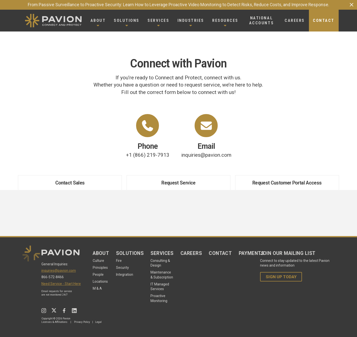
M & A (97, 288)
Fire (119, 261)
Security (122, 268)
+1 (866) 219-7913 (147, 136)
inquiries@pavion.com (206, 136)
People (98, 274)
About (101, 253)
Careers (191, 253)
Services (162, 253)
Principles (100, 268)
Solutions (130, 253)
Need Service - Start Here (61, 284)
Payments (251, 253)
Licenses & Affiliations (54, 322)
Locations (100, 281)
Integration (124, 274)
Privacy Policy (82, 322)
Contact (220, 253)
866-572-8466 (52, 277)
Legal (98, 322)
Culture (98, 261)
